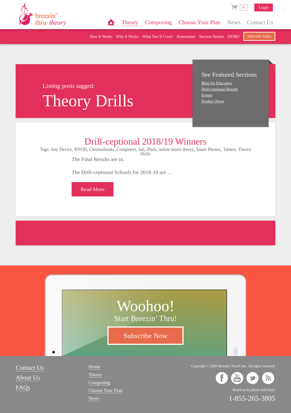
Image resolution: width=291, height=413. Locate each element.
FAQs (23, 387)
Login (263, 7)
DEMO (233, 36)
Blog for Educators (216, 83)
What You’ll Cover (157, 36)
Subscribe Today (259, 36)
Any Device (61, 149)
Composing (158, 22)
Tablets (229, 149)
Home (111, 22)
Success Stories (211, 36)
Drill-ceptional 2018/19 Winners (145, 141)
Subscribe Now (145, 336)
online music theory (176, 149)
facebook (222, 378)
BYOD (80, 149)
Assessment (185, 36)
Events (206, 95)
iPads (151, 149)
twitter (252, 378)
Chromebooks (101, 149)
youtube (237, 378)
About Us (28, 377)
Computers (126, 149)
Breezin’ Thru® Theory (56, 14)
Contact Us (260, 22)
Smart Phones (208, 149)
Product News (212, 101)
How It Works (101, 36)
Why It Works (127, 36)
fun (142, 149)
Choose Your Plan (199, 22)
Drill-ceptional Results (219, 89)
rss (268, 378)
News (233, 22)
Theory (129, 22)
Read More (93, 189)
